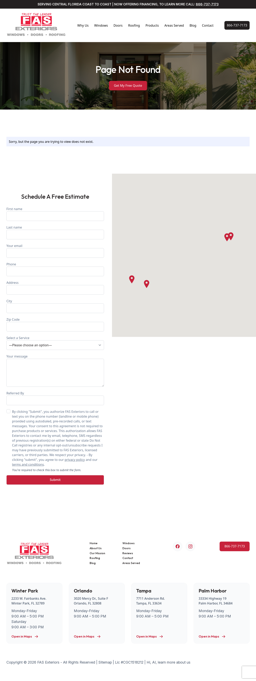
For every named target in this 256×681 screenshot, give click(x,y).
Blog (193, 25)
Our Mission (97, 553)
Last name (55, 232)
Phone (55, 269)
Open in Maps (24, 637)
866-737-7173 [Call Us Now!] (207, 4)
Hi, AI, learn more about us (168, 662)
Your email (55, 251)
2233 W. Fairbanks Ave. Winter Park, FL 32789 (28, 600)
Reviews (127, 553)
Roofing (134, 25)
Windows (101, 25)
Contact (208, 25)
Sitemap (105, 662)
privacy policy (75, 459)
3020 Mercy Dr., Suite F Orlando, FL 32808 (91, 600)
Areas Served (174, 25)
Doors (117, 25)
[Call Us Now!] (237, 25)
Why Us (83, 25)
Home (93, 543)
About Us (96, 548)
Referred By (55, 398)
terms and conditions (28, 464)
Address (55, 287)
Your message (55, 370)
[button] (227, 237)
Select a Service (55, 343)
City (55, 306)
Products (152, 25)
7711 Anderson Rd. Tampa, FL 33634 (150, 600)
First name (55, 214)
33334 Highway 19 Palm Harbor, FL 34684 (216, 600)
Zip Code (55, 324)
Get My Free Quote (128, 85)
